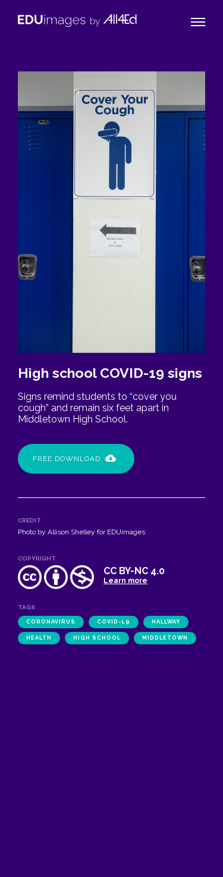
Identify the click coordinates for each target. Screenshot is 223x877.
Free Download (74, 459)
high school (97, 638)
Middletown (165, 638)
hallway (166, 622)
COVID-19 (113, 622)
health (39, 638)
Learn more (125, 581)
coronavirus (51, 622)
